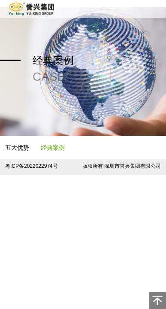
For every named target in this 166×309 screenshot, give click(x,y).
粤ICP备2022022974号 (31, 166)
